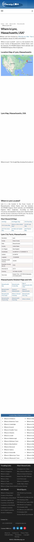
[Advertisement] (17, 94)
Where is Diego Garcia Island (9, 486)
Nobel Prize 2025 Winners (24, 476)
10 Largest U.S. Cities (23, 469)
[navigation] (2, 11)
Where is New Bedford (10, 444)
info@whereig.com (21, 523)
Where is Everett (9, 427)
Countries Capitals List (7, 500)
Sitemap (17, 536)
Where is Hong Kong (7, 469)
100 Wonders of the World (8, 498)
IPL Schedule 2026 (22, 507)
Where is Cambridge (10, 424)
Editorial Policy (9, 535)
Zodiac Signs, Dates (22, 483)
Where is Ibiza (5, 479)
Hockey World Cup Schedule (25, 514)
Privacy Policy (24, 533)
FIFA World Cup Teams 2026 (25, 502)
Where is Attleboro (9, 418)
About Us (7, 533)
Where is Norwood (9, 447)
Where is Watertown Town (12, 455)
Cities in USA (12, 23)
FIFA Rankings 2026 (22, 499)
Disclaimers (18, 535)
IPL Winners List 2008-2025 (25, 509)
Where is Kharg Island (7, 493)
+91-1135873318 (7, 523)
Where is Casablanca (23, 481)
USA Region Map (16, 221)
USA (7, 23)
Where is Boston (26, 299)
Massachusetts (21, 23)
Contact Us (15, 533)
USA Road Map (28, 221)
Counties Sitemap (22, 486)
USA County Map (6, 225)
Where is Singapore (6, 471)
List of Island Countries (7, 510)
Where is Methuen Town (11, 441)
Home (2, 23)
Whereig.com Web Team (25, 36)
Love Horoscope (21, 479)
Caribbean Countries (7, 507)
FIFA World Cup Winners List (25, 497)
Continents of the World (8, 505)
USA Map (4, 221)
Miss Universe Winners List (24, 471)
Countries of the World (7, 502)
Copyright (26, 535)
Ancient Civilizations (6, 512)
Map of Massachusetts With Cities (27, 285)
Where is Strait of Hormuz (24, 474)
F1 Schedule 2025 (22, 512)
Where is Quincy (9, 449)
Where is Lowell (8, 435)
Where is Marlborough (10, 438)
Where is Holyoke (9, 432)
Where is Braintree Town (11, 421)
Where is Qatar (5, 474)
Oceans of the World (7, 495)
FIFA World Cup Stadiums (24, 504)
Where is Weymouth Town (11, 458)
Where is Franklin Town (10, 430)
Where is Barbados (6, 476)
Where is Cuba (5, 481)
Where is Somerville (9, 452)
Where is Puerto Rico (7, 483)
